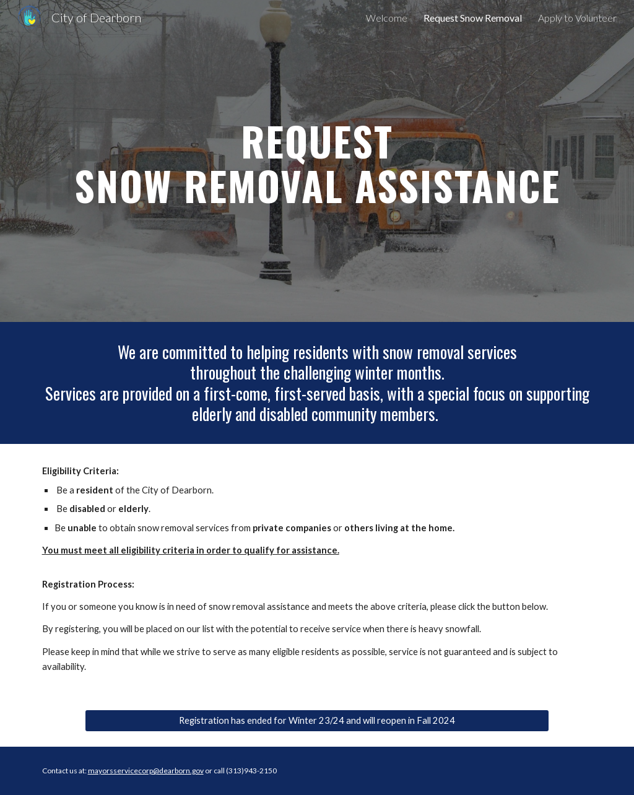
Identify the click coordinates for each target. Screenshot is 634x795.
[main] (317, 160)
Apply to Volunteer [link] (577, 18)
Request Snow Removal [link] (472, 18)
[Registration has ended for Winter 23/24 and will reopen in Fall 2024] (317, 720)
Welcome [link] (386, 18)
